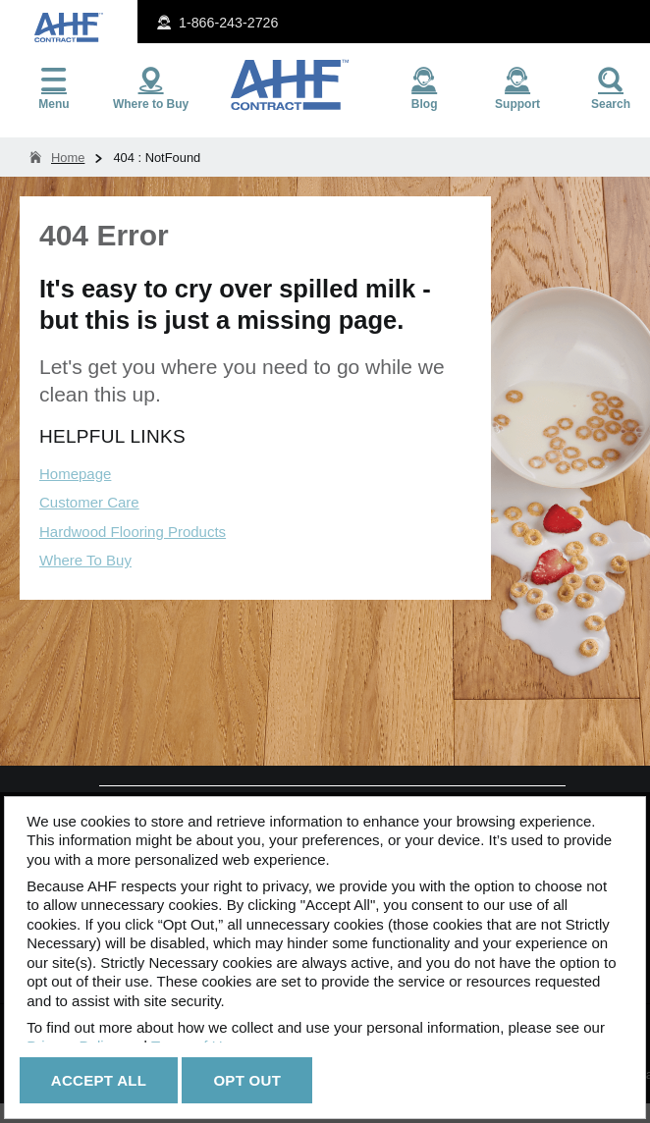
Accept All (98, 1080)
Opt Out (247, 1080)
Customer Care (89, 502)
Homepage (75, 473)
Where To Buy (85, 560)
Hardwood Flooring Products (132, 531)
